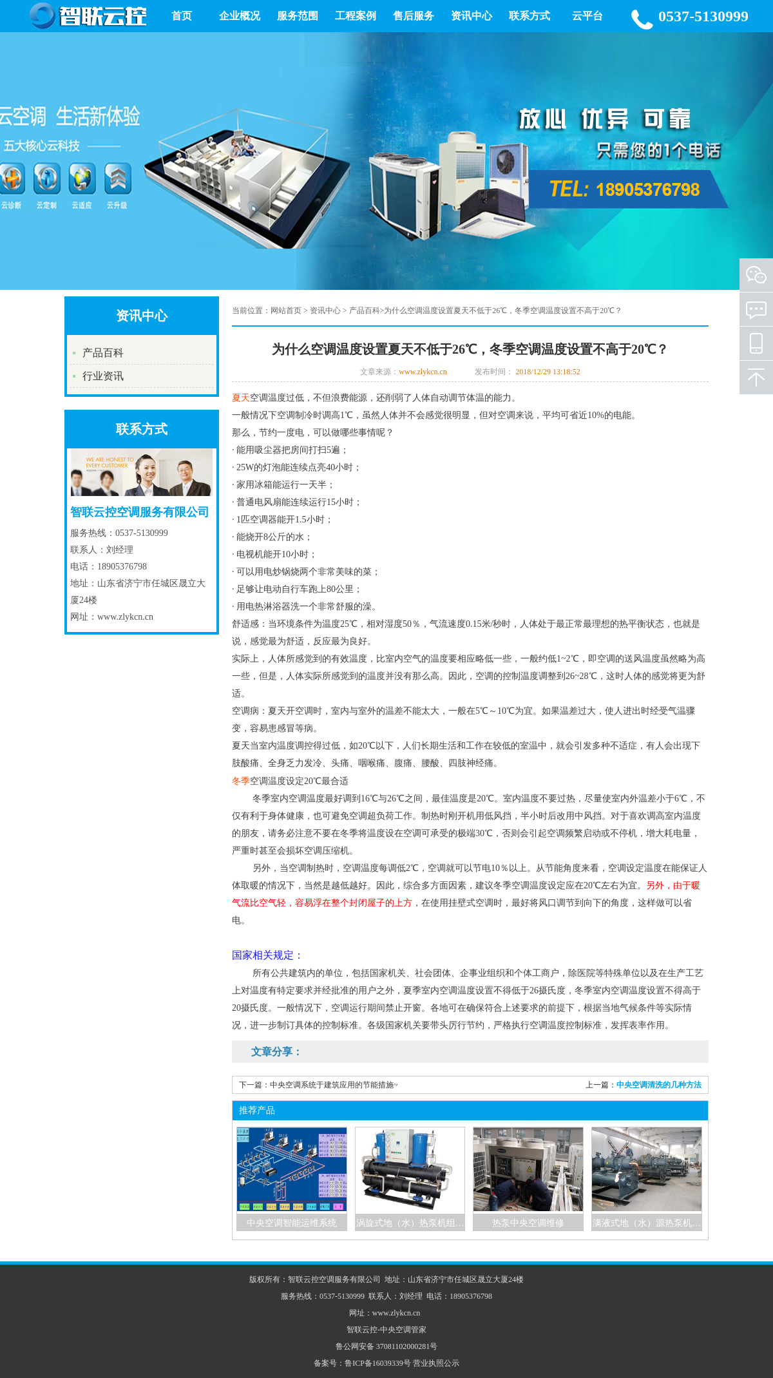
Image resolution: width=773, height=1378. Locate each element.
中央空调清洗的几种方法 (658, 1084)
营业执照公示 (436, 1363)
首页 (181, 15)
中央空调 (395, 1329)
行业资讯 (103, 375)
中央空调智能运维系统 (292, 1223)
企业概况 (239, 15)
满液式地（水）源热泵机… (647, 1223)
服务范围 (297, 15)
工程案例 (355, 15)
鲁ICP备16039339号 (378, 1363)
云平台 (587, 15)
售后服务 (413, 15)
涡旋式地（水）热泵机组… (410, 1223)
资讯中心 (471, 15)
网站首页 (286, 310)
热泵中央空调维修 (528, 1223)
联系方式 (529, 15)
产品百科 (103, 352)
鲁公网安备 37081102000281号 (387, 1346)
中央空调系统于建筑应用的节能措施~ (334, 1084)
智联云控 (362, 1329)
